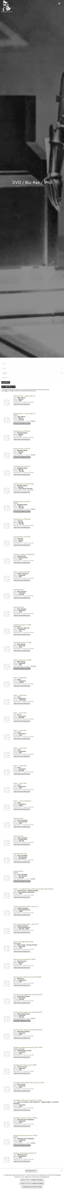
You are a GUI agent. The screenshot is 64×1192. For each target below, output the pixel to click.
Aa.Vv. (19, 679)
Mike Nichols (21, 644)
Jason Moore (21, 397)
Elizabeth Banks (22, 433)
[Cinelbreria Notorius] (6, 6)
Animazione (22, 681)
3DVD (21, 805)
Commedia (21, 575)
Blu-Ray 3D (22, 858)
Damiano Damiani (22, 908)
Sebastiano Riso (22, 1155)
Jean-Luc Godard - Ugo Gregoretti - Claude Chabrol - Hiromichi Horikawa (36, 1102)
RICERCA (5, 382)
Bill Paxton (20, 978)
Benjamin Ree (21, 556)
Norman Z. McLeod (23, 628)
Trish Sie (20, 521)
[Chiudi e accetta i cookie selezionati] (62, 1171)
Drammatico (22, 980)
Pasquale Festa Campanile (25, 1119)
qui (6, 391)
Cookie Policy (31, 1171)
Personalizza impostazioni (32, 1187)
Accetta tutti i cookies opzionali (32, 1183)
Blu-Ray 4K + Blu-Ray (26, 488)
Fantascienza (22, 822)
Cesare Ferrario (22, 1067)
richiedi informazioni (22, 404)
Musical (20, 399)
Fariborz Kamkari (22, 573)
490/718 (8, 387)
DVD (20, 400)
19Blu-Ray (22, 700)
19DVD (21, 682)
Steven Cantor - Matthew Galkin (27, 890)
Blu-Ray (21, 419)
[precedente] (2, 387)
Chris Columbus (22, 820)
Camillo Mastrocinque (24, 1050)
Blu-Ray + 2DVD (24, 929)
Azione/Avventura (24, 910)
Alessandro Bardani (23, 996)
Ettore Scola (21, 1084)
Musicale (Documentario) (26, 892)
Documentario (23, 557)
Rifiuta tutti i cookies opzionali (32, 1180)
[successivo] (14, 387)
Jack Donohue (21, 961)
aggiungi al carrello (22, 423)
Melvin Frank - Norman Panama (27, 945)
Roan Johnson (21, 591)
